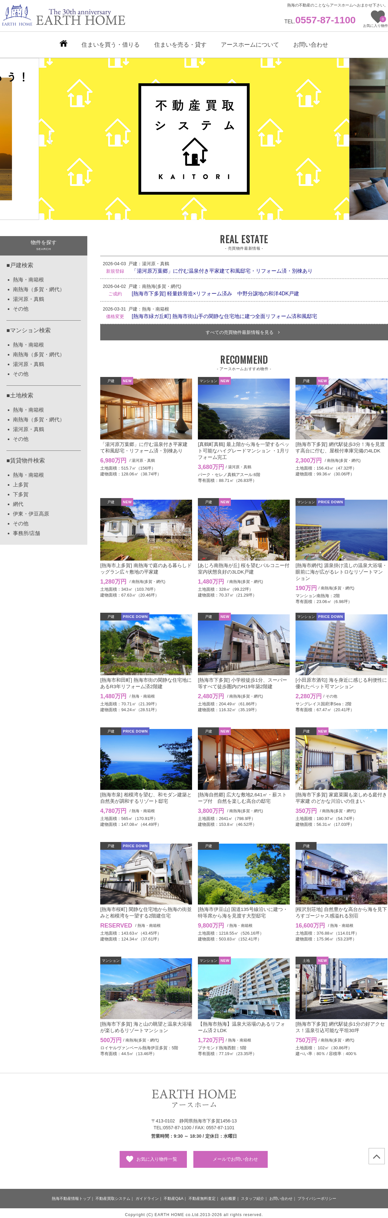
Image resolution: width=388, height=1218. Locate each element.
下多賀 (20, 491)
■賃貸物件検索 (25, 457)
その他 (20, 305)
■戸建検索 (19, 262)
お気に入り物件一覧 (156, 1155)
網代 (18, 501)
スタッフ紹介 (252, 1195)
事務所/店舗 (26, 530)
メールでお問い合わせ (235, 1155)
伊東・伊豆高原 (31, 510)
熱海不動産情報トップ (71, 1195)
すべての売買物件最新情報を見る (243, 329)
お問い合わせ (281, 1195)
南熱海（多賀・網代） (39, 286)
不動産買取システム (112, 1195)
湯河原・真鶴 (28, 296)
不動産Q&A (173, 1195)
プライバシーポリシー (316, 1195)
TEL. (320, 21)
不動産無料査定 (202, 1195)
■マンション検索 (28, 327)
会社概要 (228, 1195)
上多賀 (20, 481)
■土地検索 (19, 392)
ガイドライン (147, 1195)
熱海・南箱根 (28, 276)
